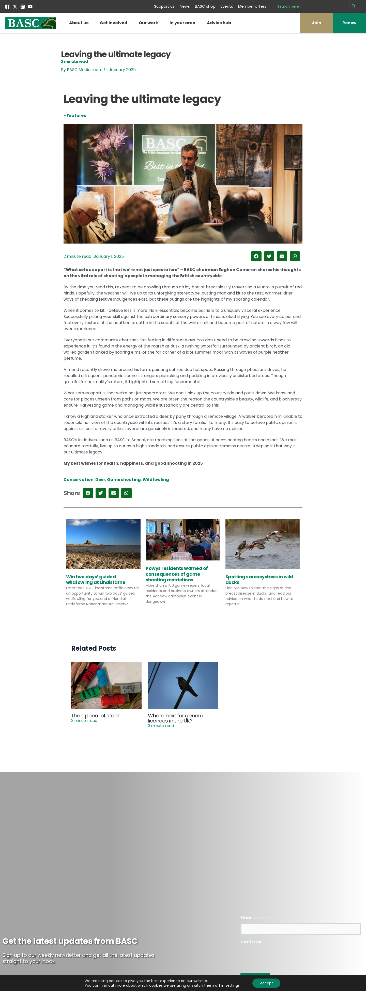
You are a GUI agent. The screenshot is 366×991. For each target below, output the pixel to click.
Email (255, 918)
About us (78, 23)
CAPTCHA (251, 942)
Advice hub (219, 23)
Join (316, 23)
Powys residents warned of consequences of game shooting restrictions (177, 574)
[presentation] (279, 957)
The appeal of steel (95, 717)
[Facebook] (7, 6)
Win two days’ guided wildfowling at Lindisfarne (95, 579)
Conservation (79, 480)
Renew (349, 23)
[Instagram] (22, 6)
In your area (182, 23)
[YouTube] (30, 6)
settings (232, 985)
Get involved (113, 23)
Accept (266, 983)
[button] (256, 256)
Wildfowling (156, 480)
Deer (100, 480)
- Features (75, 115)
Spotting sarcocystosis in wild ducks (259, 579)
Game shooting (124, 480)
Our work (148, 23)
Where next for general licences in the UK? (176, 720)
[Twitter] (15, 6)
